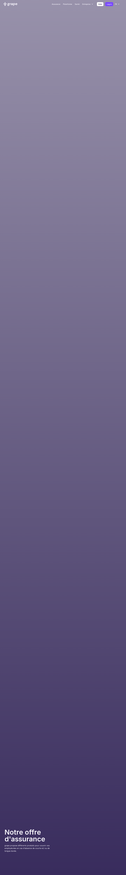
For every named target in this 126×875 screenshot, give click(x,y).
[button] (88, 4)
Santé (77, 4)
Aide (100, 4)
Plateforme (67, 4)
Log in (109, 4)
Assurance (56, 4)
